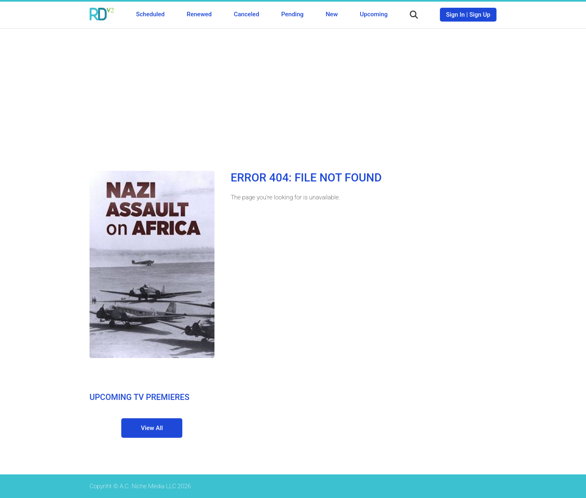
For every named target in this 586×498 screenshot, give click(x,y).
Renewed (199, 14)
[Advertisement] (293, 94)
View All (152, 428)
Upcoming (373, 14)
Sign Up (479, 14)
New (332, 14)
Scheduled (150, 14)
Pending (292, 14)
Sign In (455, 14)
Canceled (246, 14)
